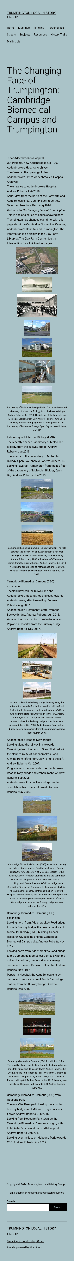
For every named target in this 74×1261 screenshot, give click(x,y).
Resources (40, 34)
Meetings (24, 27)
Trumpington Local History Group (25, 1241)
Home (11, 27)
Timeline (38, 27)
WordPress (36, 1247)
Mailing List (14, 41)
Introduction (15, 243)
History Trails (59, 34)
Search (11, 1201)
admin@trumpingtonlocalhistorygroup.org (40, 1192)
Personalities (56, 27)
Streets (11, 34)
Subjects (24, 34)
